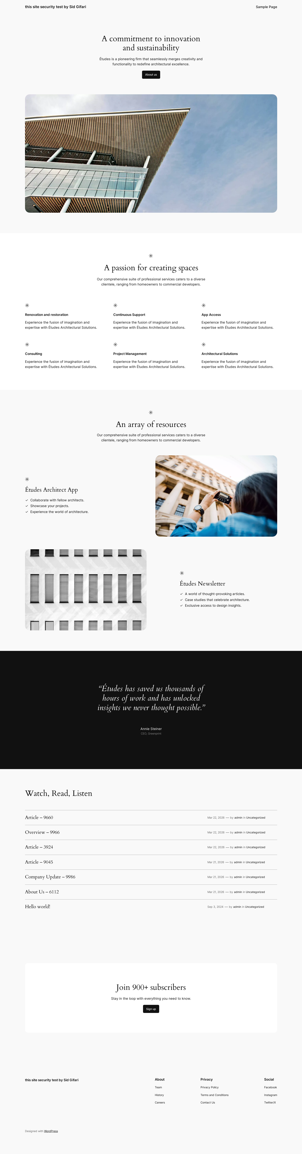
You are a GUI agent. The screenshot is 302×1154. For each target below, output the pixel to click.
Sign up (151, 1009)
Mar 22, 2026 (216, 817)
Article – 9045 (39, 862)
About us (151, 74)
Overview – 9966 (42, 832)
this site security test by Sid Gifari (55, 6)
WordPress (51, 1131)
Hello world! (37, 906)
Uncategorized (255, 817)
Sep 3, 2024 (215, 906)
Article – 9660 (39, 817)
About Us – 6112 (42, 892)
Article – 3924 (39, 847)
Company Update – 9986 (50, 877)
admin (238, 817)
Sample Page (266, 7)
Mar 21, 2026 (215, 862)
